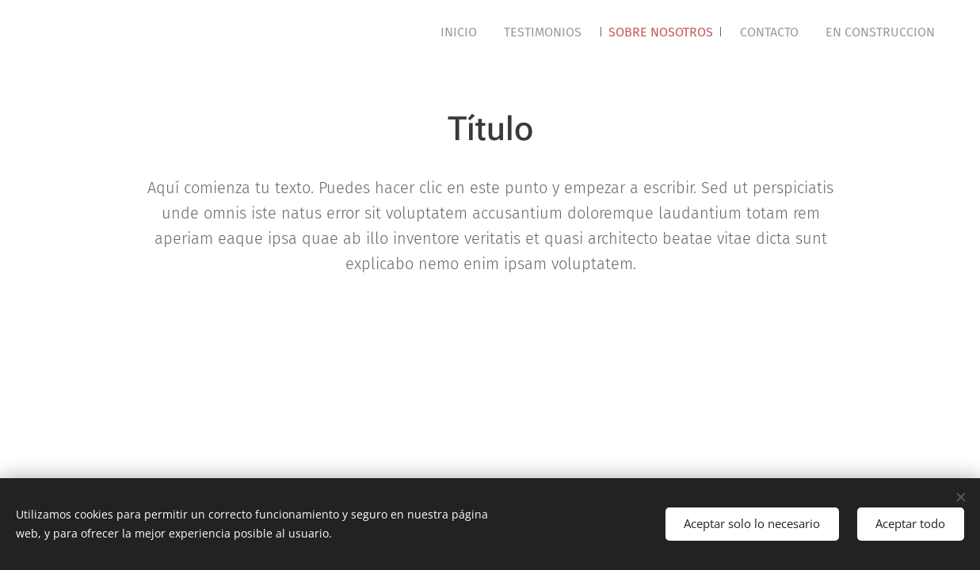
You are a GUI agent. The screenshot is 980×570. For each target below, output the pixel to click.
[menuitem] (458, 32)
